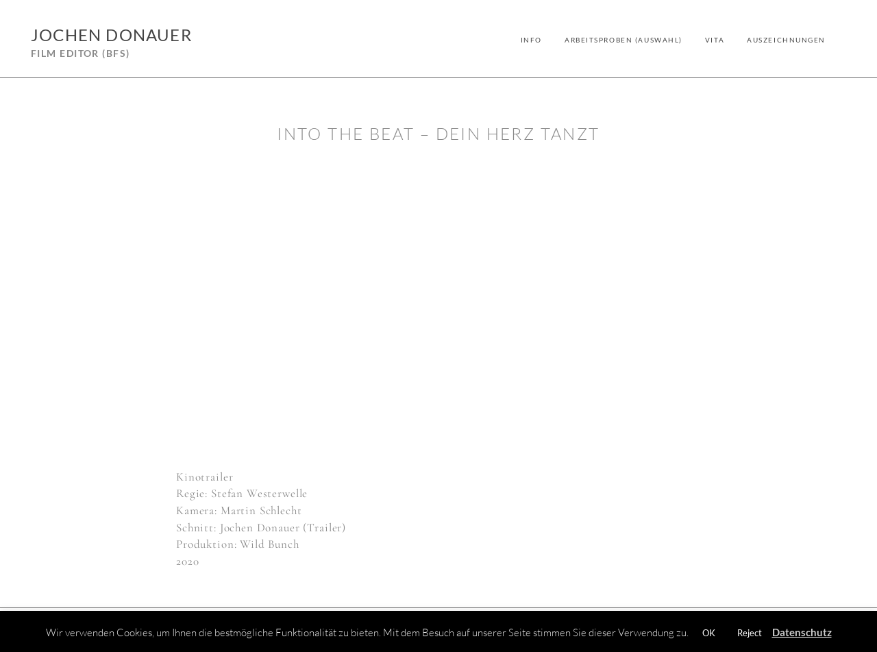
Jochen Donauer (111, 35)
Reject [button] (749, 632)
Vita (714, 40)
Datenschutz (802, 632)
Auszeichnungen (786, 40)
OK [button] (708, 632)
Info (531, 40)
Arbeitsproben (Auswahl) (623, 40)
